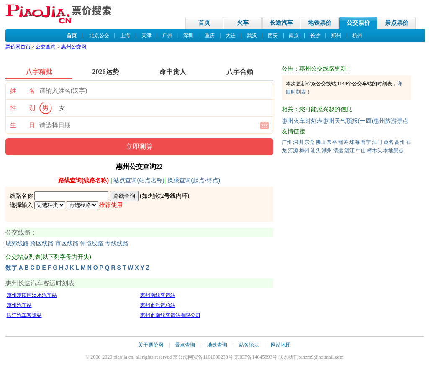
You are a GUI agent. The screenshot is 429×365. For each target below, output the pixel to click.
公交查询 (46, 47)
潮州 (327, 150)
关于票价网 (150, 345)
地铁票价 (319, 23)
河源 (293, 150)
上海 (125, 35)
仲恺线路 (91, 243)
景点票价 (396, 23)
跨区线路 (42, 243)
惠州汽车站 (19, 305)
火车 (243, 23)
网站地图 (281, 345)
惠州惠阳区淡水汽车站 (32, 295)
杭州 (357, 35)
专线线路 (116, 243)
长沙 (315, 35)
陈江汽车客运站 (24, 315)
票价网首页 (18, 47)
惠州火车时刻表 (302, 120)
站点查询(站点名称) (138, 180)
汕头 (316, 150)
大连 (231, 35)
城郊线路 (17, 243)
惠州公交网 (73, 47)
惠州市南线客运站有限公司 (170, 315)
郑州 (336, 35)
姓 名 (22, 90)
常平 (332, 142)
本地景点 (393, 150)
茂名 (388, 142)
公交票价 (358, 23)
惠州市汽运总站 (157, 305)
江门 (377, 142)
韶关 (343, 142)
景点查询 (185, 345)
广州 (167, 35)
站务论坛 (249, 345)
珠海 (354, 142)
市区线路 (67, 243)
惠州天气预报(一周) (348, 120)
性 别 (22, 108)
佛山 (321, 142)
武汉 (252, 35)
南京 (294, 35)
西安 (273, 35)
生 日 (22, 125)
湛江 (349, 150)
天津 (146, 35)
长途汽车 (281, 23)
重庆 (210, 35)
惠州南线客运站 (157, 295)
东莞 (309, 142)
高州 (400, 142)
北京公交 (99, 35)
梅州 (304, 150)
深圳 (188, 35)
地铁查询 (217, 345)
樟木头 (374, 150)
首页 (204, 23)
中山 (361, 150)
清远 (338, 150)
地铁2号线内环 (168, 196)
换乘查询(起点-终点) (193, 180)
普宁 (366, 142)
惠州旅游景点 (390, 120)
